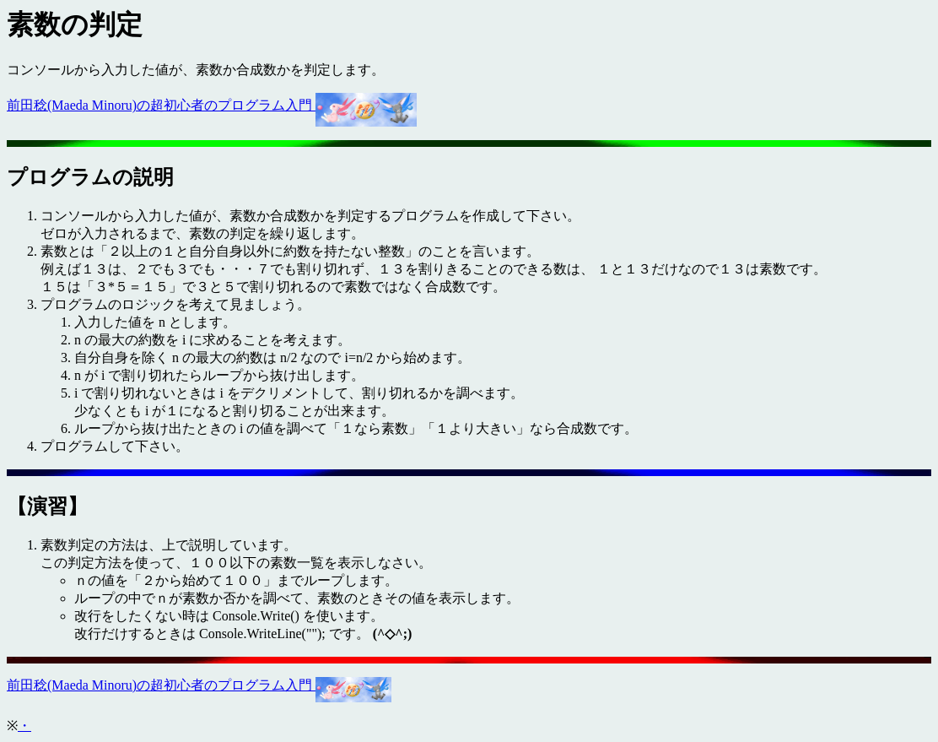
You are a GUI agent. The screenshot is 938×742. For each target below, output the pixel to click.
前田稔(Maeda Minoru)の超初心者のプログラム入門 (212, 105)
